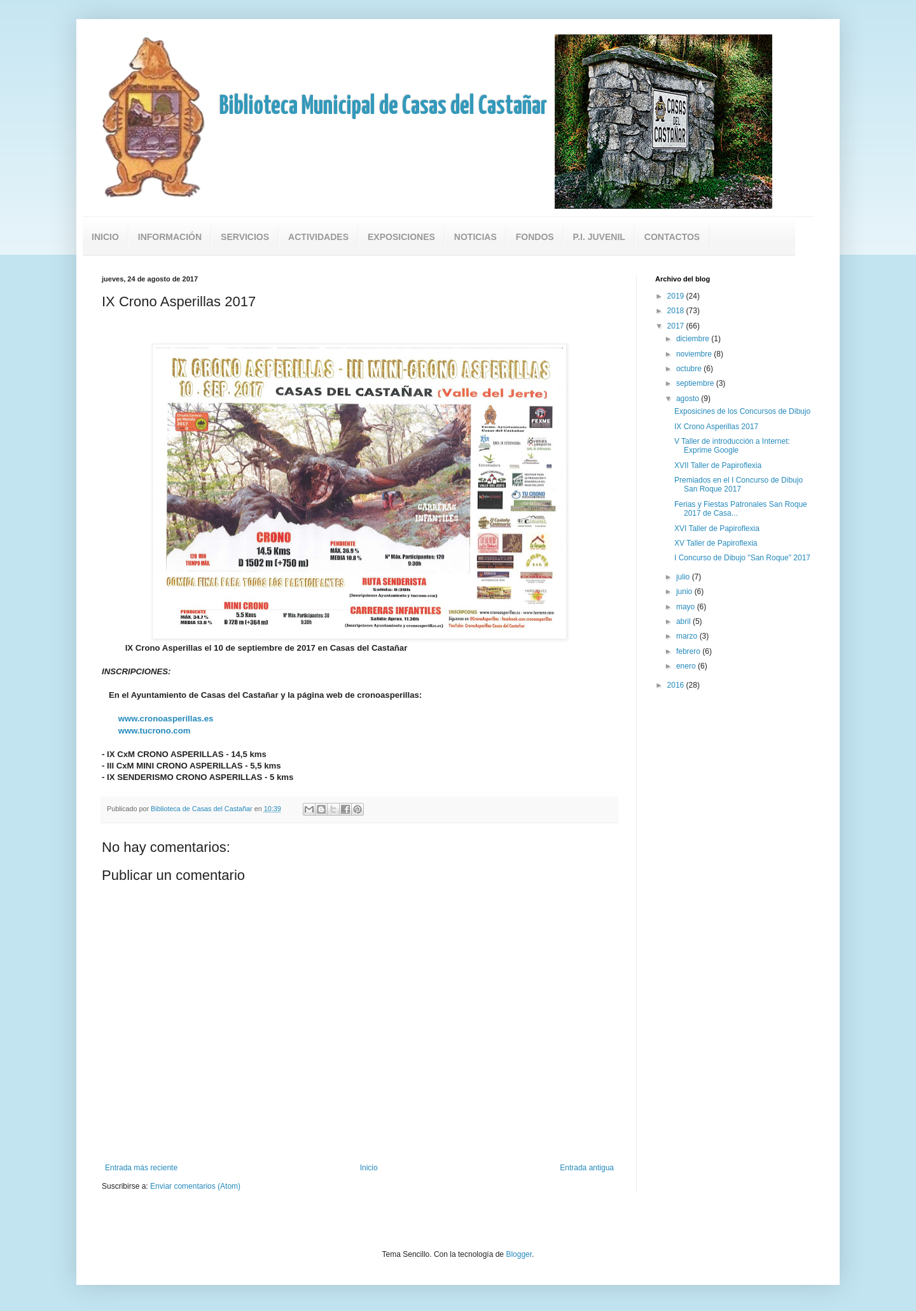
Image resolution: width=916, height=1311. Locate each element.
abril (684, 621)
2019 (676, 296)
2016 (676, 685)
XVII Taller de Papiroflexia (717, 465)
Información (170, 237)
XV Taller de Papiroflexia (716, 543)
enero (687, 666)
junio (685, 591)
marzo (688, 636)
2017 (676, 326)
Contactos (672, 237)
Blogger (519, 1254)
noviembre (695, 354)
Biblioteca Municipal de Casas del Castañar (383, 106)
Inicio (105, 237)
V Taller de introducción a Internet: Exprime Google (732, 446)
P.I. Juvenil (599, 237)
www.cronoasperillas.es (166, 718)
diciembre (693, 338)
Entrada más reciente (141, 1167)
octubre (690, 368)
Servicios (245, 237)
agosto (688, 398)
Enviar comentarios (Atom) (195, 1186)
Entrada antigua (587, 1167)
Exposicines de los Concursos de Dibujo (742, 411)
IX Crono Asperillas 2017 (716, 426)
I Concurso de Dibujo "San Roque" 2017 (742, 557)
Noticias (475, 237)
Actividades (318, 237)
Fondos (535, 237)
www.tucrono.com (154, 730)
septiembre (696, 383)
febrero (689, 651)
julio (684, 576)
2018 (676, 310)
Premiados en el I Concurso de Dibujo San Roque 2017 (738, 484)
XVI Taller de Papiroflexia (717, 528)
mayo (686, 606)
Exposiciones (401, 237)
